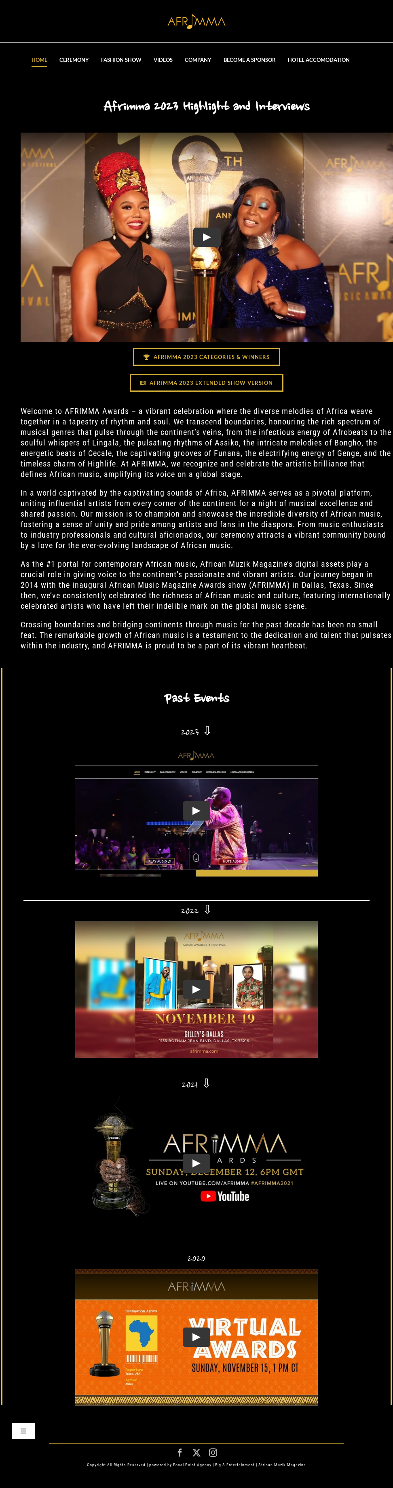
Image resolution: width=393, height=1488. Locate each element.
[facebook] (180, 1453)
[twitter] (196, 1453)
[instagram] (213, 1453)
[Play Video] (206, 237)
